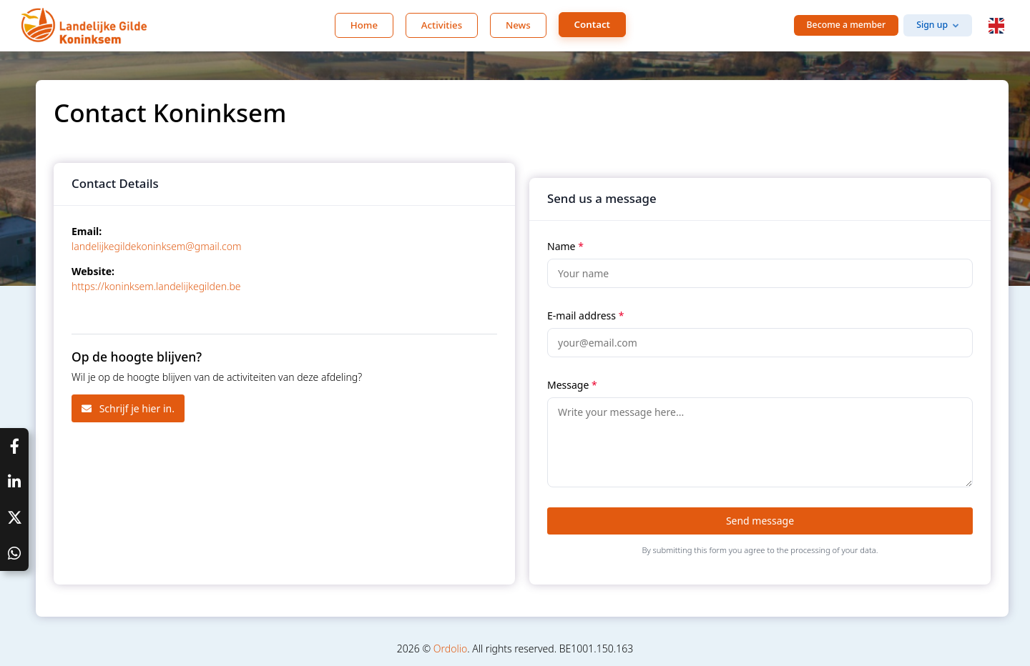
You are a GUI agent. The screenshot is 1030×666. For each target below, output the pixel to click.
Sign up (932, 25)
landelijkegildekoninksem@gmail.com (157, 246)
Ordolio (450, 648)
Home (364, 25)
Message (572, 385)
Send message (760, 520)
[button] (996, 26)
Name (565, 246)
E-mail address (585, 315)
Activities (441, 25)
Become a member (846, 25)
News (518, 25)
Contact (592, 24)
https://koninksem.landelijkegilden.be (156, 286)
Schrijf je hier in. (128, 408)
